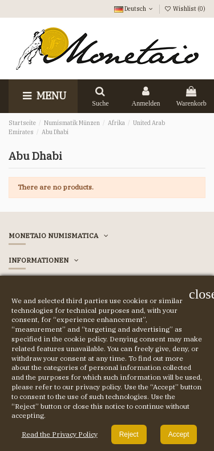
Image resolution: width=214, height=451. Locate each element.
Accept (178, 434)
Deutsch (134, 9)
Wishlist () (184, 9)
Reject (129, 434)
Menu (43, 95)
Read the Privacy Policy (60, 434)
